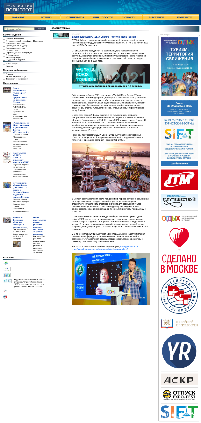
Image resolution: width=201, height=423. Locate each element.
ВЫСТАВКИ (156, 17)
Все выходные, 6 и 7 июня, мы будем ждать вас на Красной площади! (20, 234)
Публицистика (12, 55)
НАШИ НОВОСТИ (101, 17)
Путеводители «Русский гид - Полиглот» (24, 41)
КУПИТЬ (46, 17)
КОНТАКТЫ (184, 17)
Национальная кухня (15, 48)
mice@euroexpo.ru (129, 246)
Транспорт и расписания (17, 79)
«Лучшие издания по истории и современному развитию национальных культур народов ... (21, 171)
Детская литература (15, 38)
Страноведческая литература (19, 52)
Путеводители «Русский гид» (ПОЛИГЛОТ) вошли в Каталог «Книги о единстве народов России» (21, 190)
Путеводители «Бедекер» (17, 45)
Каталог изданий (12, 35)
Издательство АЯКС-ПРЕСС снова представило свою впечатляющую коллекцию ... (20, 111)
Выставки (8, 257)
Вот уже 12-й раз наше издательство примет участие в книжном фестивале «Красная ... (39, 244)
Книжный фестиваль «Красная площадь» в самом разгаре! (20, 222)
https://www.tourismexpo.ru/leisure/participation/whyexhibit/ (100, 249)
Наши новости (10, 83)
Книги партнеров (13, 57)
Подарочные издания (15, 59)
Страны (9, 74)
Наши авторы (12, 63)
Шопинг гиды (12, 50)
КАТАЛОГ (18, 17)
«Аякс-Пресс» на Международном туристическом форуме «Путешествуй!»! (21, 127)
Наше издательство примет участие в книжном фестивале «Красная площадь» (39, 225)
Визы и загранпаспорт (16, 76)
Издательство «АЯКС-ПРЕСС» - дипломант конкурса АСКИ (21, 157)
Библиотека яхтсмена (15, 43)
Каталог (9, 66)
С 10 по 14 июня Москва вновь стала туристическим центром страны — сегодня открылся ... (20, 141)
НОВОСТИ (128, 17)
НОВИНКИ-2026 (74, 17)
